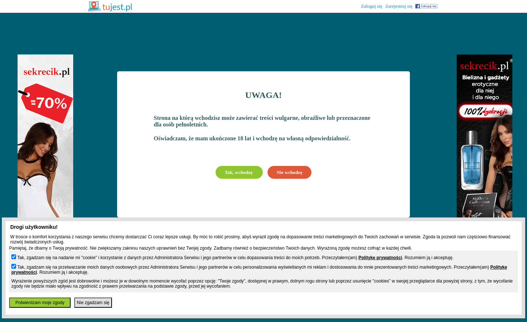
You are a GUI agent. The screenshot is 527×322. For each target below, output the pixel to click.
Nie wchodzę (289, 172)
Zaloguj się (371, 6)
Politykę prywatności (380, 257)
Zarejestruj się (398, 6)
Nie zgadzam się (93, 302)
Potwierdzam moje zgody (39, 302)
